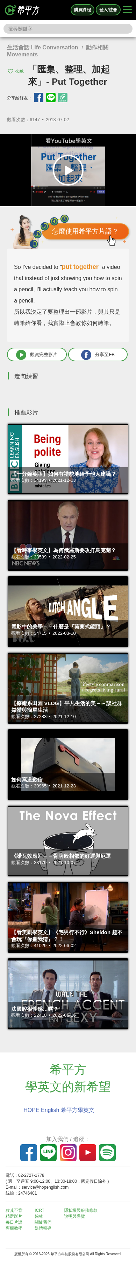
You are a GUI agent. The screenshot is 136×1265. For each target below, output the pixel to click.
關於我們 (43, 1222)
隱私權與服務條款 (81, 1210)
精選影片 (14, 1216)
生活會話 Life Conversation (42, 47)
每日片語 (14, 1222)
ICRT (39, 1210)
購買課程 (82, 9)
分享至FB (98, 355)
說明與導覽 (74, 1216)
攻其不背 (14, 1210)
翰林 (39, 1216)
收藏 (19, 71)
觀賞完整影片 (36, 355)
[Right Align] (127, 10)
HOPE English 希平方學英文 (58, 1110)
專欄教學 (14, 1228)
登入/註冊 (108, 9)
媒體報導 (43, 1228)
